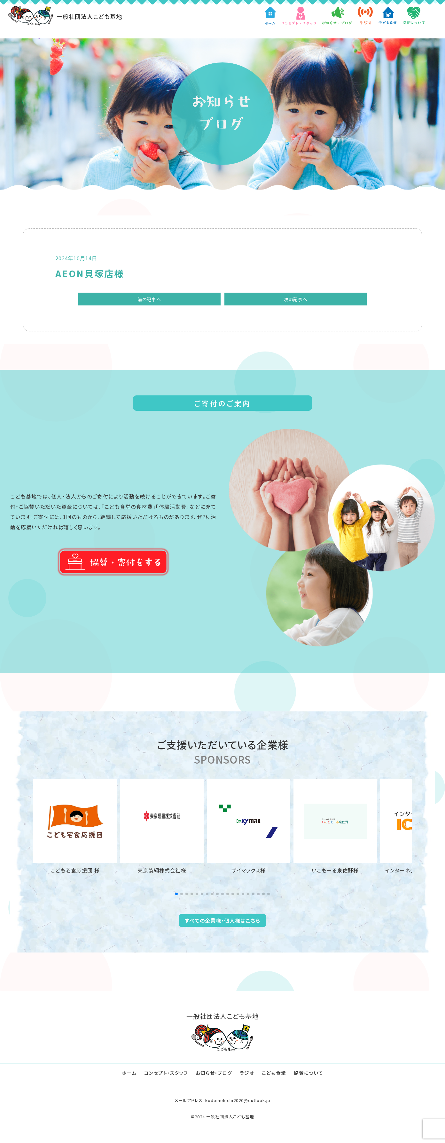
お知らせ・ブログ (213, 1076)
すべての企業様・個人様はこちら (222, 923)
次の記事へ (273, 300)
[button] (176, 897)
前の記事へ (172, 300)
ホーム (125, 1076)
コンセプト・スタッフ (163, 1076)
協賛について (312, 1076)
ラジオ (247, 1076)
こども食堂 (276, 1076)
